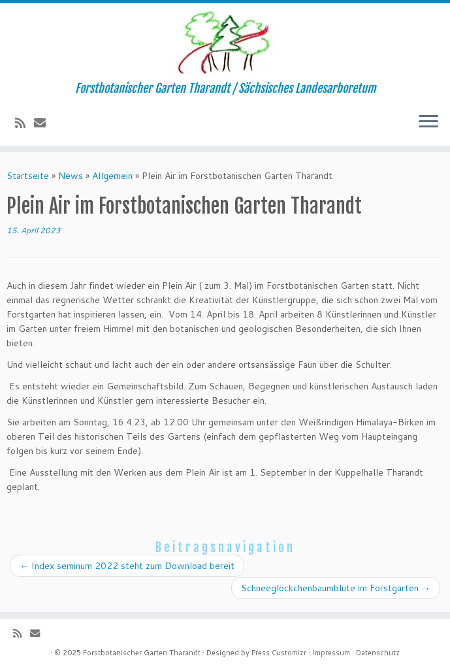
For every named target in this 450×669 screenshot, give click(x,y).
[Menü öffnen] (428, 122)
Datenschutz (378, 652)
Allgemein (112, 175)
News (70, 175)
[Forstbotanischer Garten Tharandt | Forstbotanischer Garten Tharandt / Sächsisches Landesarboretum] (225, 42)
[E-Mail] (44, 122)
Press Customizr (278, 652)
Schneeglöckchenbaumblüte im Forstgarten (335, 588)
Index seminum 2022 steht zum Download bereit (127, 565)
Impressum (331, 652)
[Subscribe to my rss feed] (24, 122)
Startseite (28, 175)
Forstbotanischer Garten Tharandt (142, 652)
